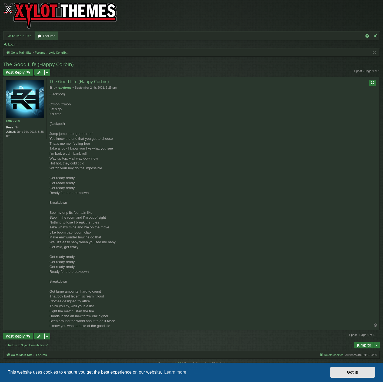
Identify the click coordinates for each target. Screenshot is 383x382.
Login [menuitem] (377, 36)
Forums (49, 35)
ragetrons (13, 120)
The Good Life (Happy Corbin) (38, 64)
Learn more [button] (175, 372)
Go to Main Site (18, 35)
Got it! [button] (352, 372)
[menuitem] (367, 35)
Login (12, 44)
